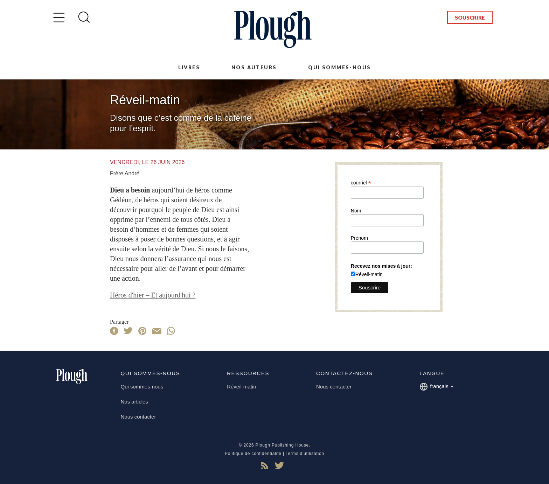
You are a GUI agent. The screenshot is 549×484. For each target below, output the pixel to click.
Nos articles (134, 402)
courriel (361, 182)
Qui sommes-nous (339, 67)
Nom (356, 210)
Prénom (359, 238)
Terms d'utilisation (305, 453)
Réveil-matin (369, 274)
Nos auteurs (254, 67)
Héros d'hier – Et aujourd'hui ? (152, 295)
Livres (189, 67)
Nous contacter (138, 417)
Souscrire (470, 17)
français (436, 387)
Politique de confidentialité (253, 453)
